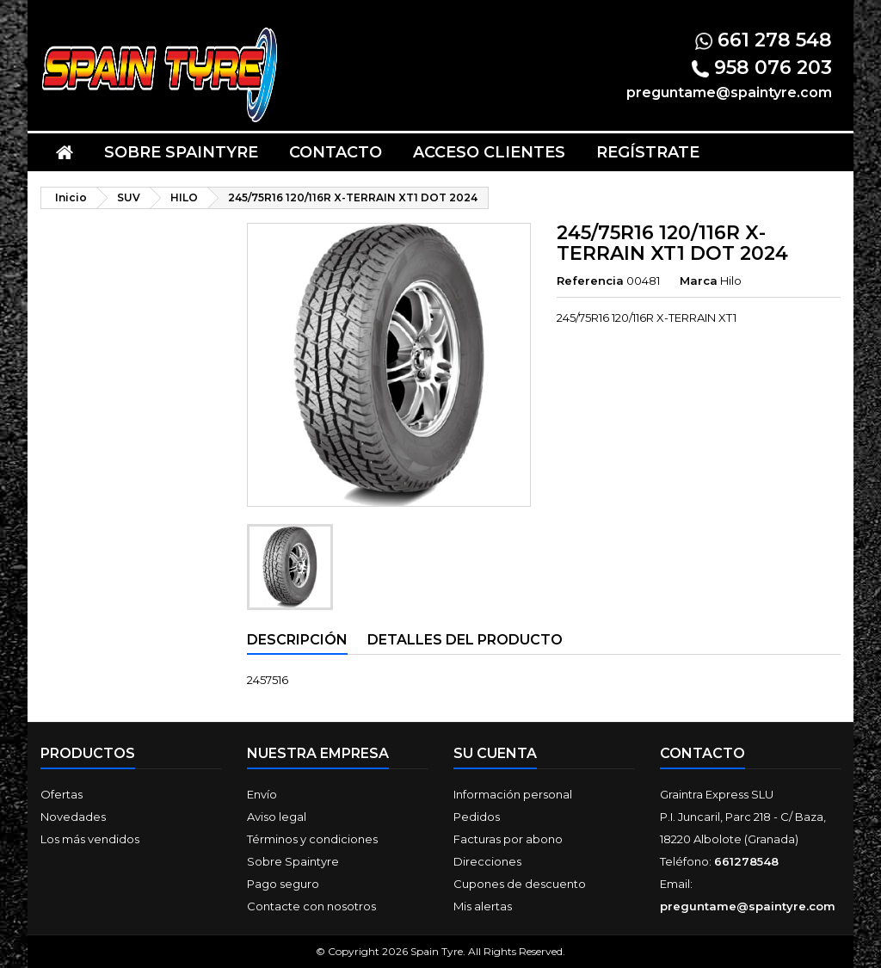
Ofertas (61, 794)
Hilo (731, 280)
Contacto (335, 152)
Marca (699, 280)
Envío (262, 794)
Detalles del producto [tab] (465, 640)
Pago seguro (283, 884)
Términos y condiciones (312, 839)
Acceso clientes (489, 152)
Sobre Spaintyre (181, 152)
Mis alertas (482, 906)
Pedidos (476, 816)
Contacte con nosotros (311, 906)
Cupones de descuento (519, 884)
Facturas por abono (508, 839)
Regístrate (647, 152)
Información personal (512, 794)
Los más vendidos (89, 839)
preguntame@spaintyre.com (747, 906)
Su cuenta (495, 753)
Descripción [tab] (297, 640)
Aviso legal (276, 816)
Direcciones (487, 861)
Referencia (590, 280)
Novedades (73, 816)
